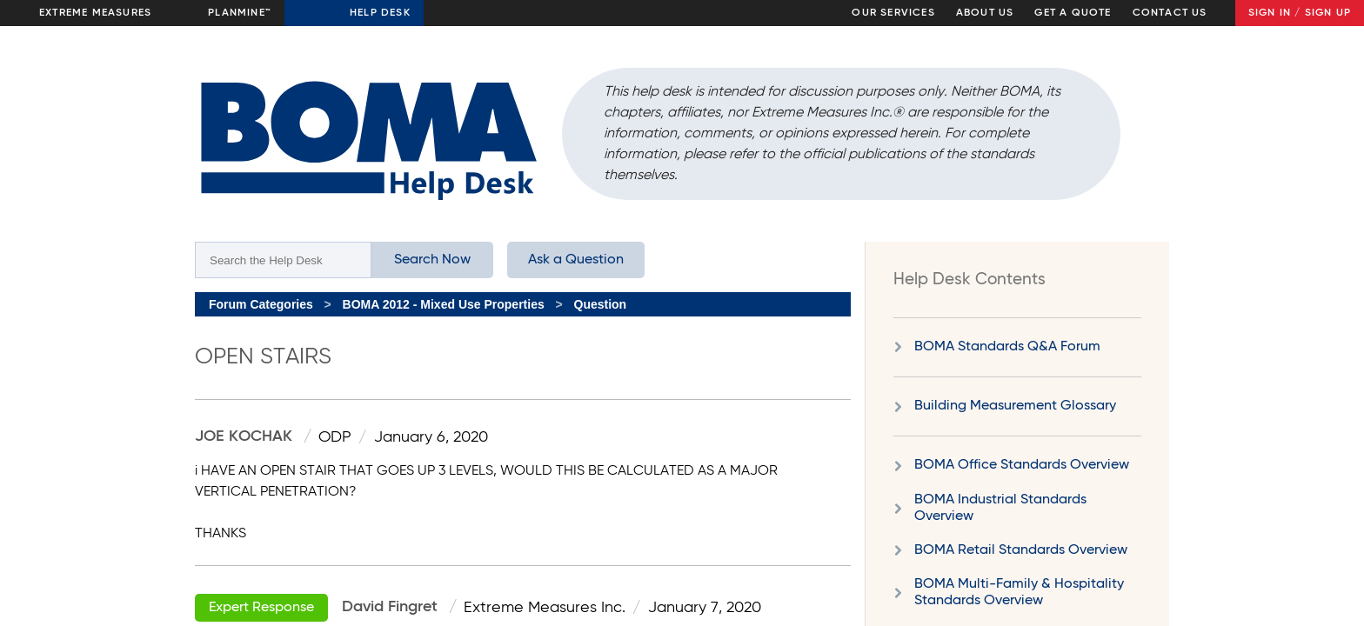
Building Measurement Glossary (1015, 406)
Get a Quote (1072, 13)
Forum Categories (261, 304)
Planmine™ (239, 13)
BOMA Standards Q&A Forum (1007, 347)
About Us (985, 13)
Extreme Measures (95, 13)
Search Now (432, 260)
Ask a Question (576, 260)
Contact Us (1170, 13)
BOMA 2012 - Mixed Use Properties (444, 304)
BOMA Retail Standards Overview (1020, 550)
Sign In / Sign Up (1299, 13)
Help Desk (380, 13)
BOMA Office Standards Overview (1021, 465)
